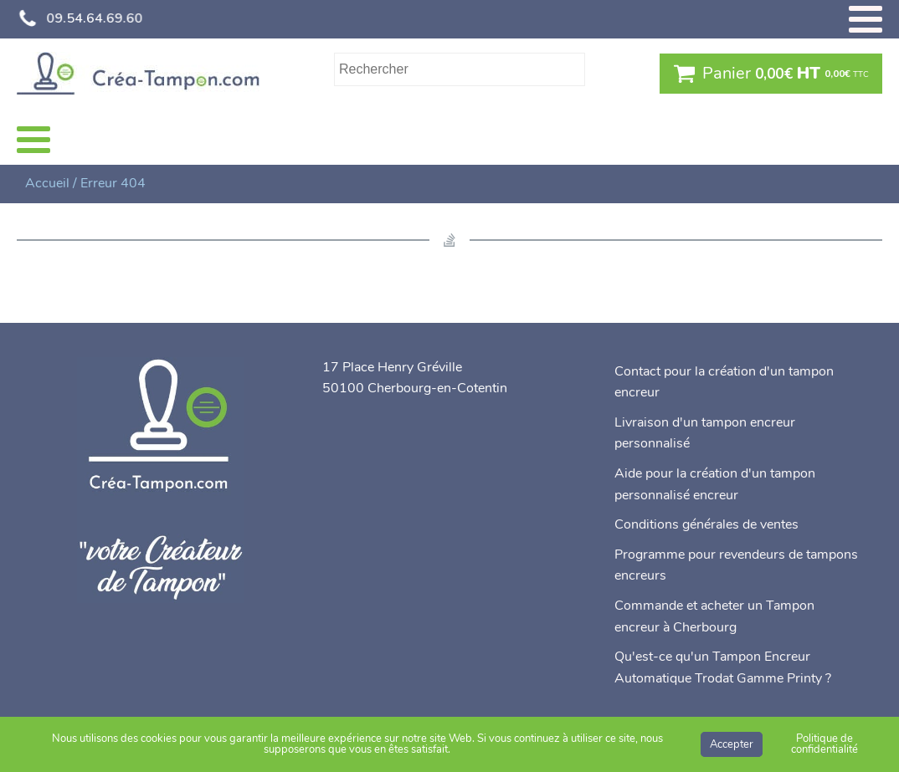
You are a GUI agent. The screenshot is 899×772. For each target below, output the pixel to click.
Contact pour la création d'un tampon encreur (724, 382)
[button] (771, 74)
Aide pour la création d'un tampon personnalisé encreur (714, 484)
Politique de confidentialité (824, 744)
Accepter (731, 744)
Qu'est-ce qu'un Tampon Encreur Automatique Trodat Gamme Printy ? (722, 667)
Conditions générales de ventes (706, 524)
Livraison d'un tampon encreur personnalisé (704, 433)
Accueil (47, 183)
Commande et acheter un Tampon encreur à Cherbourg (714, 616)
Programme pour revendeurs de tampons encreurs (736, 565)
